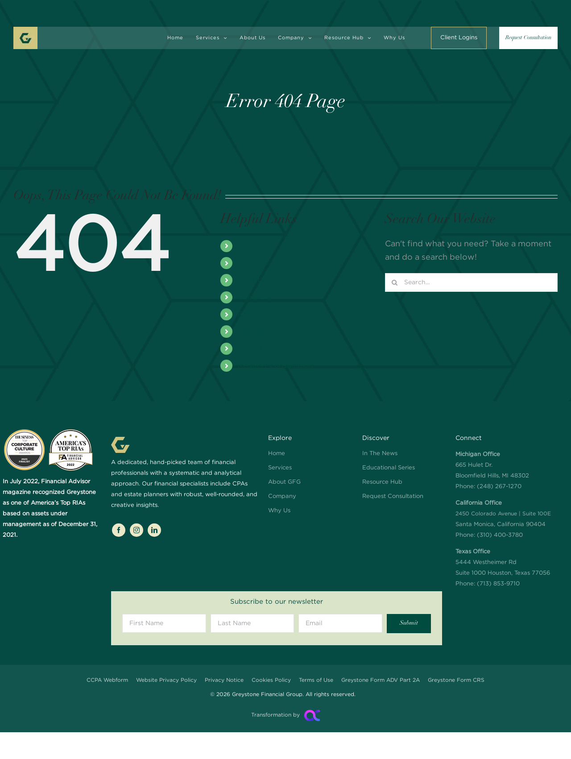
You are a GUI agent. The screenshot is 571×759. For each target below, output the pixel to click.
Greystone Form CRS (456, 680)
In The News (379, 453)
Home (248, 246)
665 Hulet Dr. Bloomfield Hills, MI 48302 (492, 465)
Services (252, 263)
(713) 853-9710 (498, 583)
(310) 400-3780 (500, 535)
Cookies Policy (271, 680)
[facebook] (118, 530)
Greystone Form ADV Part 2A (380, 680)
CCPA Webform (107, 680)
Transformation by (275, 715)
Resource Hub (262, 314)
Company (255, 297)
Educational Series (388, 467)
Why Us (251, 331)
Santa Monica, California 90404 (503, 514)
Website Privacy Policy (166, 680)
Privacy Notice (224, 680)
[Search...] (471, 282)
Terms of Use (316, 680)
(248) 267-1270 (499, 486)
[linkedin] (154, 530)
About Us (254, 280)
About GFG (284, 482)
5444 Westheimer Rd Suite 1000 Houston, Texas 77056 (502, 562)
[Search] (394, 282)
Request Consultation (275, 365)
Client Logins (261, 348)
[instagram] (136, 530)
